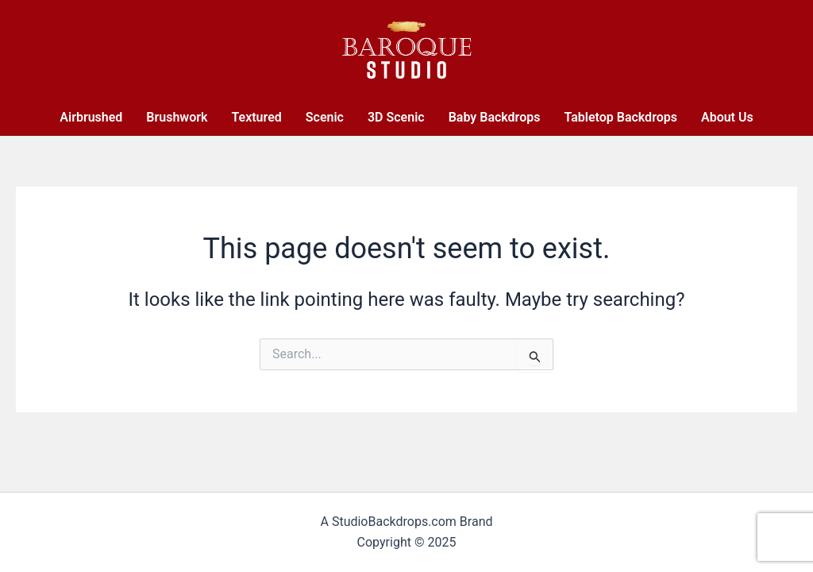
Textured (256, 117)
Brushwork (176, 117)
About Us (727, 117)
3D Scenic (396, 117)
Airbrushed (91, 117)
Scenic (325, 117)
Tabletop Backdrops (620, 117)
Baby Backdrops (495, 117)
